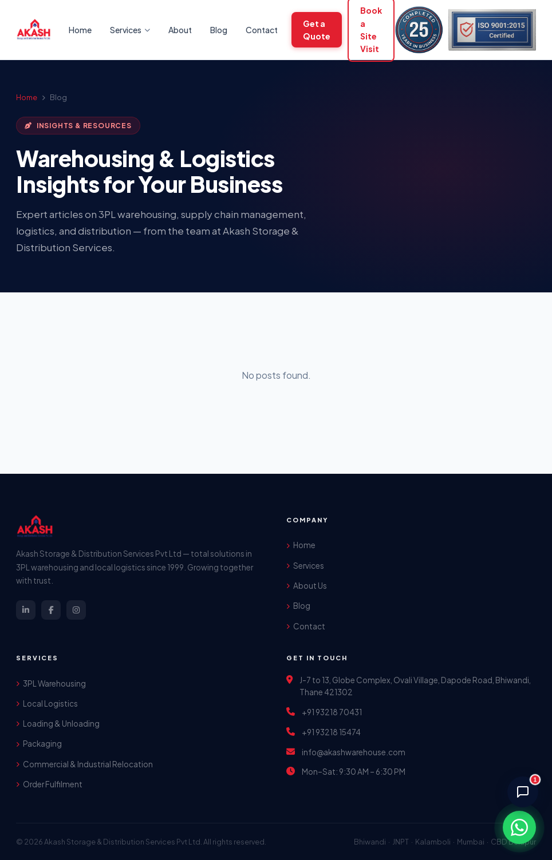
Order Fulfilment (49, 784)
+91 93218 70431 (332, 712)
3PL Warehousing (51, 683)
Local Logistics (47, 703)
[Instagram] (76, 610)
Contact (262, 30)
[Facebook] (51, 610)
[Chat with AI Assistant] (522, 791)
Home (80, 30)
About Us (306, 585)
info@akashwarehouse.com (353, 752)
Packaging (39, 743)
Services (305, 565)
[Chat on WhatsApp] (519, 827)
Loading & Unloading (58, 723)
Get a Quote (316, 29)
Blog (218, 30)
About (180, 30)
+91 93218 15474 (331, 732)
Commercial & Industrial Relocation (84, 764)
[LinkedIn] (26, 610)
